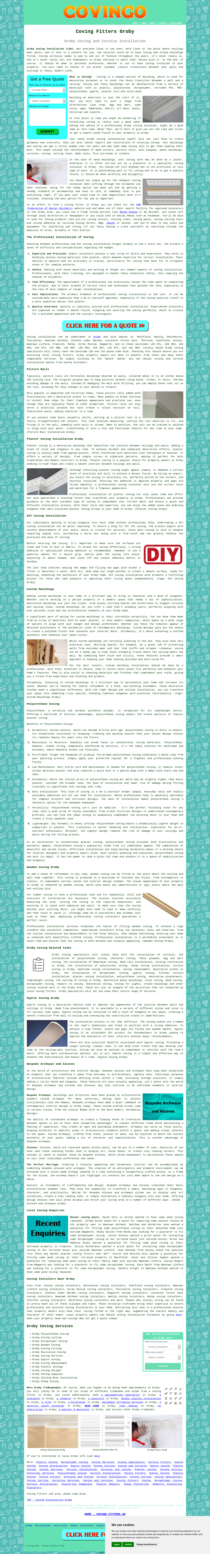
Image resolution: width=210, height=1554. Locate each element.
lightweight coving (40, 980)
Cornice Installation (82, 1469)
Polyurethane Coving (72, 1473)
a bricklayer (77, 1402)
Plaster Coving (145, 1469)
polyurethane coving (110, 714)
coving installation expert (116, 139)
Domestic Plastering (167, 1484)
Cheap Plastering (136, 1484)
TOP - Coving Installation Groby (49, 1500)
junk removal (128, 1406)
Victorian (76, 112)
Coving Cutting (104, 1466)
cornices (33, 153)
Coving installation (41, 337)
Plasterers (34, 1487)
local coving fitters (41, 991)
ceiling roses (62, 153)
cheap (76, 187)
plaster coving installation (93, 976)
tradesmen (147, 1409)
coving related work (41, 987)
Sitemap (28, 1525)
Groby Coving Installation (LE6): (51, 49)
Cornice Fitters (159, 1462)
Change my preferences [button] (147, 1544)
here (179, 1314)
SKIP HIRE (92, 1406)
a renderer (64, 1398)
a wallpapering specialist (120, 1395)
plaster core (110, 91)
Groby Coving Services (50, 1326)
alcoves (100, 1155)
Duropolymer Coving (74, 1462)
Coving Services (103, 1462)
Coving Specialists (131, 1462)
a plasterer (96, 1398)
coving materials (69, 257)
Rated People (129, 212)
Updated (73, 1525)
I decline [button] (128, 1544)
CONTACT (163, 23)
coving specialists (75, 954)
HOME (135, 23)
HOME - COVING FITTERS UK (105, 1514)
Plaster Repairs (107, 1484)
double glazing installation (141, 1398)
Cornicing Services (40, 1473)
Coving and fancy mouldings (103, 84)
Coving (146, 1480)
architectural (36, 1189)
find (37, 1285)
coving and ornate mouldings (163, 52)
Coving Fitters (135, 1473)
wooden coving (99, 874)
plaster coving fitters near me (83, 1253)
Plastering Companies (77, 1484)
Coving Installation (53, 1466)
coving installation (97, 244)
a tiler (46, 1402)
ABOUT (153, 23)
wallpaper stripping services (122, 1402)
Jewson (110, 223)
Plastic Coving (46, 1462)
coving (147, 926)
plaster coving (91, 842)
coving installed (157, 63)
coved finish (101, 133)
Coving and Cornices (132, 1466)
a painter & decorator (74, 1409)
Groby (97, 337)
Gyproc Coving (80, 1466)
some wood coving (74, 1261)
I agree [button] (117, 1544)
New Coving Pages (43, 1525)
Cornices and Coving (116, 1469)
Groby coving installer (140, 125)
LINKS (143, 23)
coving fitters (62, 355)
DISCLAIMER (176, 23)
